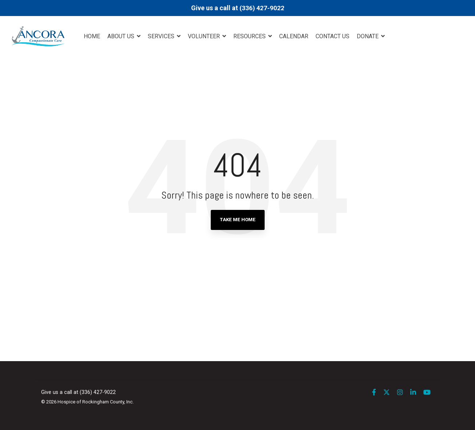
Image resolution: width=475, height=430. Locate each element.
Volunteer (204, 36)
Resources (250, 36)
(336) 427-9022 (262, 8)
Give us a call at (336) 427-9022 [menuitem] (78, 392)
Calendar (293, 36)
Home (92, 36)
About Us (121, 36)
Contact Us (332, 36)
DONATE (368, 36)
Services (162, 36)
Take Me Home (238, 219)
